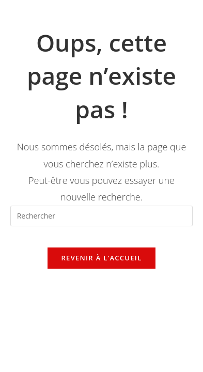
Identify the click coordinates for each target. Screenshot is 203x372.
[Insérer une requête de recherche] (101, 216)
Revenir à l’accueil (101, 257)
